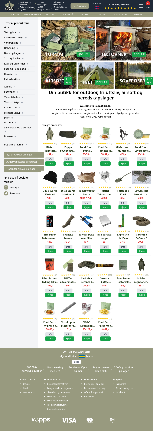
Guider (85, 14)
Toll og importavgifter (57, 404)
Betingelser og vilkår (94, 383)
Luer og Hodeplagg (15, 68)
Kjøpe (68, 251)
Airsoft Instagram (124, 388)
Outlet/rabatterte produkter (21, 161)
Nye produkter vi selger (19, 154)
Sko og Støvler (12, 58)
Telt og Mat (10, 32)
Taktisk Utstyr (11, 102)
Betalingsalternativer (57, 383)
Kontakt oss (120, 14)
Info (50, 159)
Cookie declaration (56, 409)
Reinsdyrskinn (12, 79)
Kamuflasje (10, 107)
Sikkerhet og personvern (59, 392)
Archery (8, 122)
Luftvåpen (9, 91)
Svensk (86, 356)
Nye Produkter (32, 14)
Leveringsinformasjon (57, 400)
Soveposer (132, 80)
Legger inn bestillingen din (60, 388)
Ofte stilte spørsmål (93, 392)
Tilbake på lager (67, 16)
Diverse (8, 136)
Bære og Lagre (12, 53)
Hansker (9, 74)
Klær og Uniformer (14, 63)
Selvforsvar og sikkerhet (17, 127)
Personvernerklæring (94, 388)
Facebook (12, 193)
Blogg (102, 14)
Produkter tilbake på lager (20, 169)
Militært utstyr (12, 112)
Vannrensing (11, 42)
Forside (14, 14)
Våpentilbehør (12, 97)
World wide (68, 356)
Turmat (54, 54)
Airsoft (8, 86)
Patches (8, 118)
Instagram (12, 187)
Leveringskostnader (56, 396)
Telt (87, 82)
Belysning (9, 48)
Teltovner (114, 54)
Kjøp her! (83, 54)
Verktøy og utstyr (13, 37)
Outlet (50, 14)
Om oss (138, 14)
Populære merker (14, 144)
